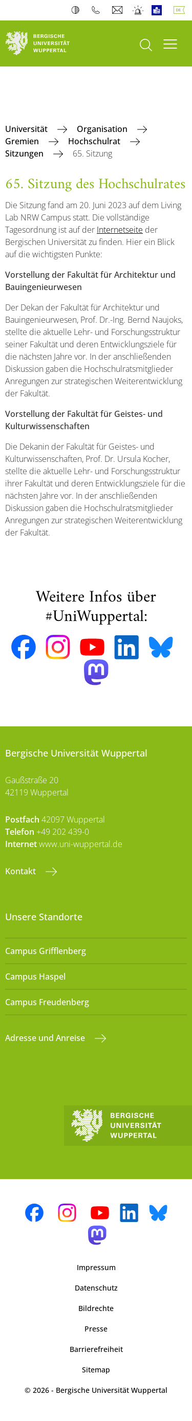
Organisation (103, 129)
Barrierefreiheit (96, 1349)
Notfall (138, 10)
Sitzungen (25, 153)
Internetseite (120, 229)
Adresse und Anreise (46, 1037)
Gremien (23, 141)
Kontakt (21, 871)
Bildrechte (96, 1308)
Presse (96, 1329)
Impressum (96, 1267)
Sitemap (96, 1369)
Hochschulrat (95, 141)
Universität (27, 129)
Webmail (118, 10)
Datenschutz (96, 1288)
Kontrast (77, 10)
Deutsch (181, 10)
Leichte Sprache (159, 10)
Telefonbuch (98, 10)
